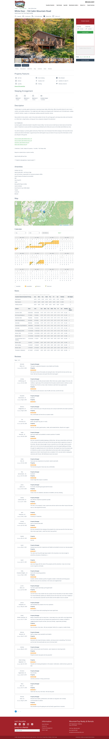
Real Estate (59, 5)
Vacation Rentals (50, 5)
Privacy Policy (45, 737)
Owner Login (45, 730)
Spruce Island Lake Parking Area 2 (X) (23, 140)
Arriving (79, 26)
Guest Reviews (45, 724)
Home (16, 8)
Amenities (29, 68)
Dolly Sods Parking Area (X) (21, 144)
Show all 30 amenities (20, 86)
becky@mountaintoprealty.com (76, 732)
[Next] (20, 711)
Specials (65, 5)
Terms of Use (39, 737)
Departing (87, 26)
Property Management (47, 728)
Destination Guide (74, 5)
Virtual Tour (25, 65)
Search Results (22, 8)
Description (23, 68)
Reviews (50, 68)
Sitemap (49, 737)
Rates (45, 68)
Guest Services (90, 5)
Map (35, 68)
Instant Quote (85, 32)
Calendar (40, 68)
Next (59, 232)
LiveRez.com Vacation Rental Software (87, 737)
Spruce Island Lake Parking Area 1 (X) (23, 138)
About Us (83, 5)
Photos (17, 68)
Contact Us (44, 726)
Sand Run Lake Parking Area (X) (22, 142)
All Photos (17, 65)
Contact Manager (85, 60)
